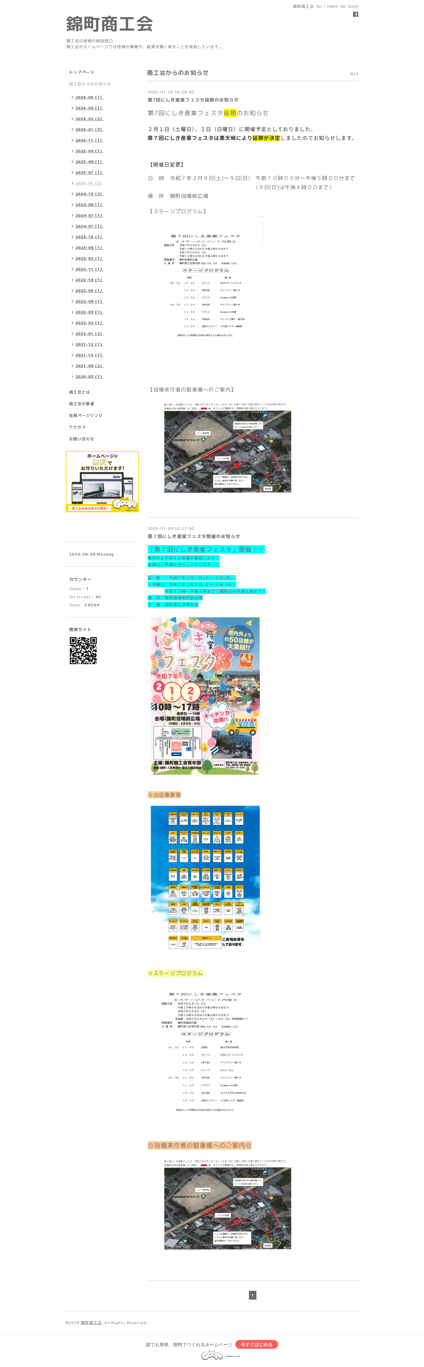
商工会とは (79, 392)
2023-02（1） (89, 258)
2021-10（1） (89, 355)
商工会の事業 (81, 404)
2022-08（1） (89, 301)
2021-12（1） (89, 344)
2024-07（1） (89, 215)
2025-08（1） (89, 161)
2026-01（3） (89, 129)
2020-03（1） (89, 376)
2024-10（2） (89, 194)
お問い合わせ (81, 439)
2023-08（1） (89, 247)
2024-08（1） (89, 204)
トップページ (81, 72)
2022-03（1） (89, 312)
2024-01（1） (89, 226)
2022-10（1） (89, 280)
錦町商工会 (110, 23)
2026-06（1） (89, 97)
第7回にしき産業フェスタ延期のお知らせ (193, 100)
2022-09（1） (89, 290)
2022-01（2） (89, 333)
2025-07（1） (89, 172)
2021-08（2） (89, 365)
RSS (354, 73)
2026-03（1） (89, 108)
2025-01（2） (89, 183)
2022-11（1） (89, 269)
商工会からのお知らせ (90, 84)
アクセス (77, 427)
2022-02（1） (89, 322)
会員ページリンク (86, 415)
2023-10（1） (89, 237)
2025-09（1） (89, 151)
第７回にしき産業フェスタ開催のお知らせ (194, 536)
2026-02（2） (89, 118)
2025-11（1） (89, 140)
